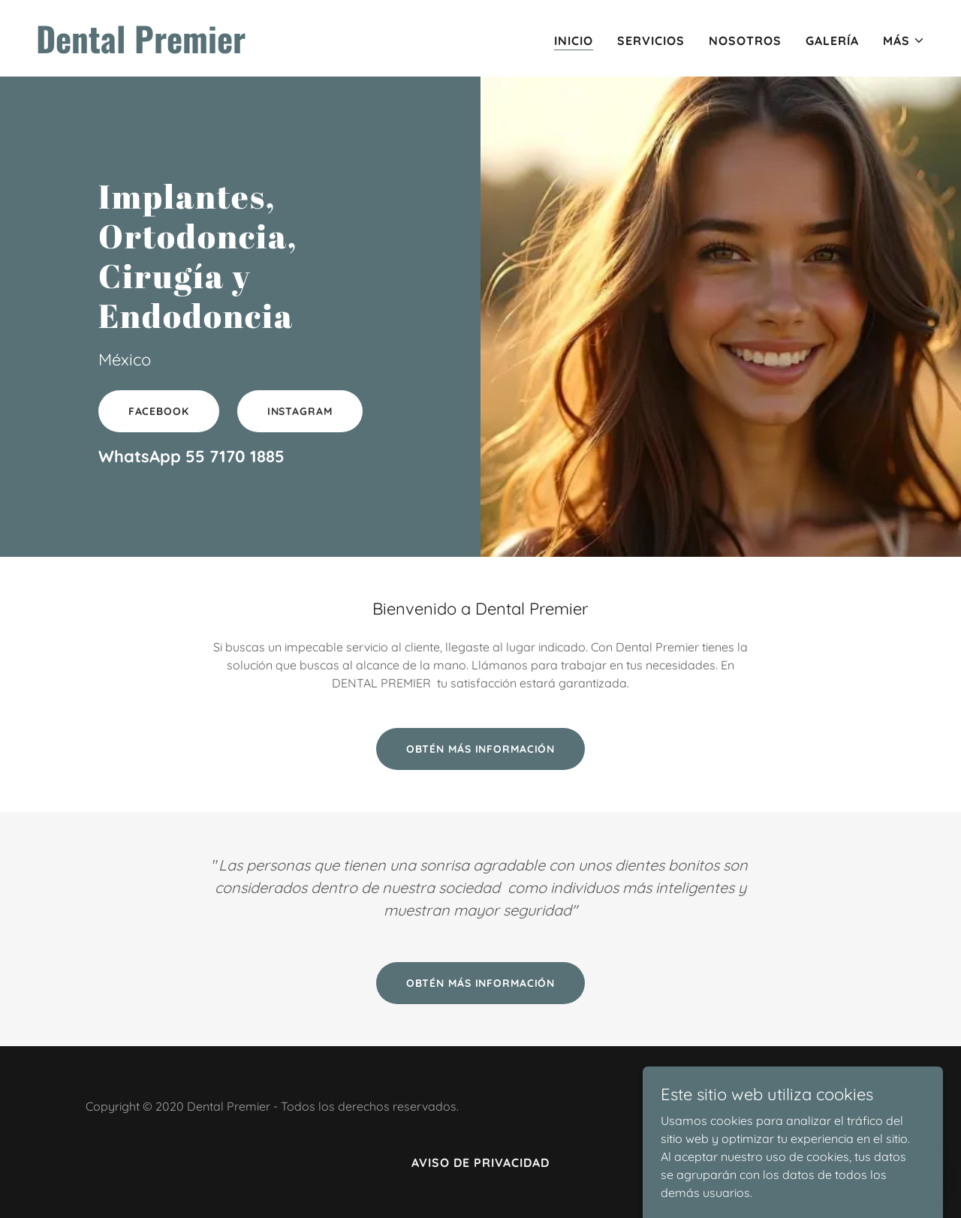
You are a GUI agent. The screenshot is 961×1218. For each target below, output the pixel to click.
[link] (252, 48)
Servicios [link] (651, 40)
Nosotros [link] (745, 40)
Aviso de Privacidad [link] (480, 1162)
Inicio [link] (573, 40)
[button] (904, 41)
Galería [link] (832, 40)
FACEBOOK (158, 411)
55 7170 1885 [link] (235, 456)
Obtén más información (481, 749)
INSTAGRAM (300, 411)
